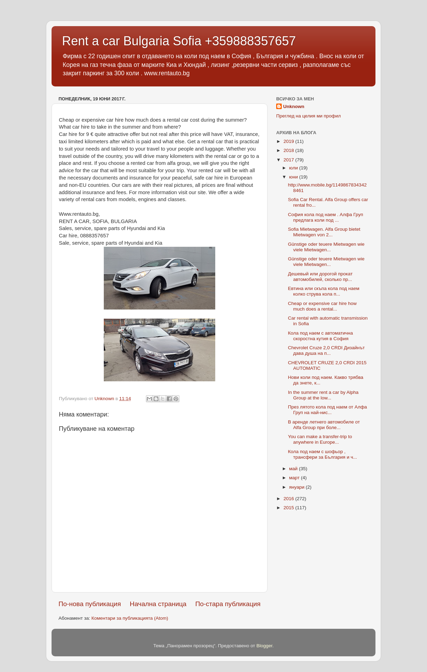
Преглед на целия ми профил (308, 116)
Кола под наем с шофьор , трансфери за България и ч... (322, 454)
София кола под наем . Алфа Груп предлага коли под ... (325, 217)
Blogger (264, 645)
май (294, 468)
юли (294, 167)
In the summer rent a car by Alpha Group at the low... (323, 395)
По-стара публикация (228, 604)
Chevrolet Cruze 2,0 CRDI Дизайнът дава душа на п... (326, 350)
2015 (289, 507)
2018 (289, 150)
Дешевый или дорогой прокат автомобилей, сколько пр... (320, 276)
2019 (289, 141)
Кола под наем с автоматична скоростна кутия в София (320, 335)
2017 (289, 159)
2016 (289, 498)
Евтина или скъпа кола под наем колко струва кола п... (323, 291)
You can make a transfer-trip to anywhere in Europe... (320, 439)
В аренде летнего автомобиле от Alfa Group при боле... (324, 424)
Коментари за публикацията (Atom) (130, 618)
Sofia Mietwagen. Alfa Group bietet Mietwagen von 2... (324, 232)
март (295, 477)
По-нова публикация (90, 604)
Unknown (293, 106)
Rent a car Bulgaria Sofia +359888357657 (179, 41)
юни (294, 177)
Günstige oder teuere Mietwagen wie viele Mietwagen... (326, 247)
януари (297, 487)
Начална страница (158, 604)
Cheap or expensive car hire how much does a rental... (322, 306)
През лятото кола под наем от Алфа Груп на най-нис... (327, 409)
